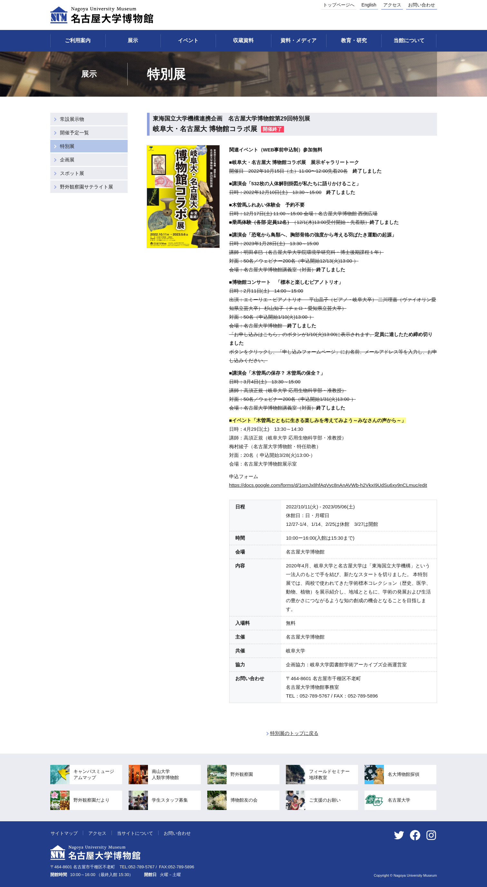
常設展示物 (72, 119)
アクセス (392, 4)
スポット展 (72, 173)
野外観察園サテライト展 (86, 186)
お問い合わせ (421, 4)
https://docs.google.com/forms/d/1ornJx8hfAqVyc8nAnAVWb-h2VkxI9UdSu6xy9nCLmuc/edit (328, 485)
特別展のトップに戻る (294, 733)
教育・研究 (354, 40)
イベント (188, 40)
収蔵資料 (243, 40)
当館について (409, 40)
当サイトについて (135, 833)
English (369, 4)
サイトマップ (64, 833)
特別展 (67, 146)
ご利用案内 (78, 40)
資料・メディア (298, 40)
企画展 (67, 159)
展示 (133, 40)
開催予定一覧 (74, 132)
